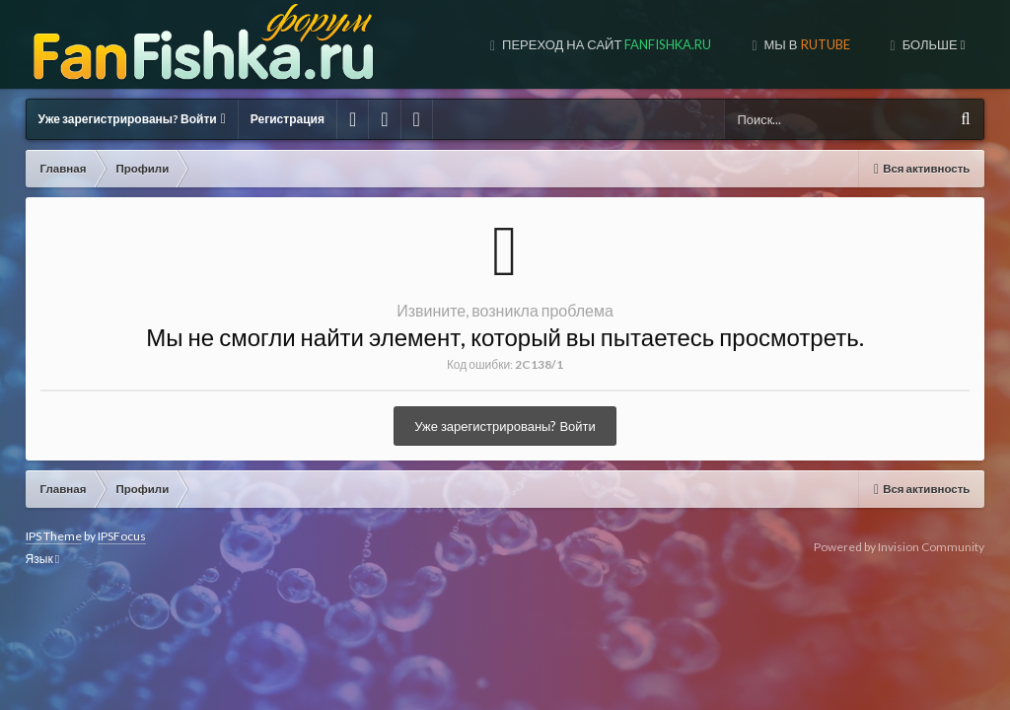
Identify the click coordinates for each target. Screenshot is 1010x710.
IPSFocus (122, 536)
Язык (42, 558)
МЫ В (666, 44)
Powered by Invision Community (899, 546)
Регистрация (288, 118)
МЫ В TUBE (809, 44)
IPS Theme (54, 536)
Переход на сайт (467, 44)
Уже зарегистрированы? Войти (132, 118)
